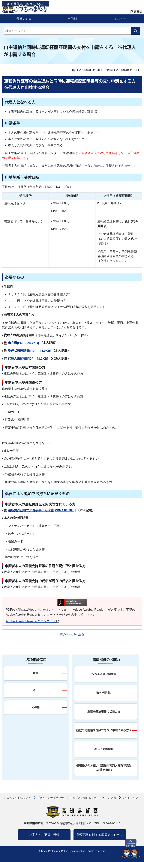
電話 (35, 673)
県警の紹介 (24, 18)
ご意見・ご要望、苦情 (44, 834)
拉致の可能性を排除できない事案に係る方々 (103, 730)
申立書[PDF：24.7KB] (23, 343)
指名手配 (103, 692)
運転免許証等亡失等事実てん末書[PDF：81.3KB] (42, 510)
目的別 (72, 18)
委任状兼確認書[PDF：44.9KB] (29, 350)
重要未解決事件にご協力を (104, 711)
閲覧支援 (136, 11)
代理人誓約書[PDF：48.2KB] (28, 358)
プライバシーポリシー (50, 797)
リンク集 (110, 797)
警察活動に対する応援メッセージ (100, 834)
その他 (35, 707)
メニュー (120, 18)
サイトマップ (130, 797)
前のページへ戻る (72, 634)
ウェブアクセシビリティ (84, 797)
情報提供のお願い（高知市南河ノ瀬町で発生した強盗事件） (103, 767)
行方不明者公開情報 (104, 674)
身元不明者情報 (104, 749)
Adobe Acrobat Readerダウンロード (32, 621)
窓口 (35, 690)
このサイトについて (19, 797)
